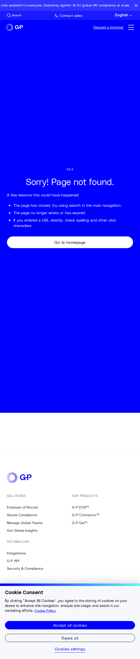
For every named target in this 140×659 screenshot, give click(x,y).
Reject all (70, 637)
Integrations (16, 553)
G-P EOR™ (80, 507)
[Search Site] (14, 15)
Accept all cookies (70, 625)
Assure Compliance (22, 515)
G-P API (13, 561)
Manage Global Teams (24, 523)
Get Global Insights (22, 530)
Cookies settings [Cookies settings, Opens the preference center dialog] (70, 648)
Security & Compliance (25, 568)
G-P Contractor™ (86, 515)
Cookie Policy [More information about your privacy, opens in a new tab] (45, 611)
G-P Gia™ (80, 523)
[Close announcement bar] (136, 5)
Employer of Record (22, 507)
